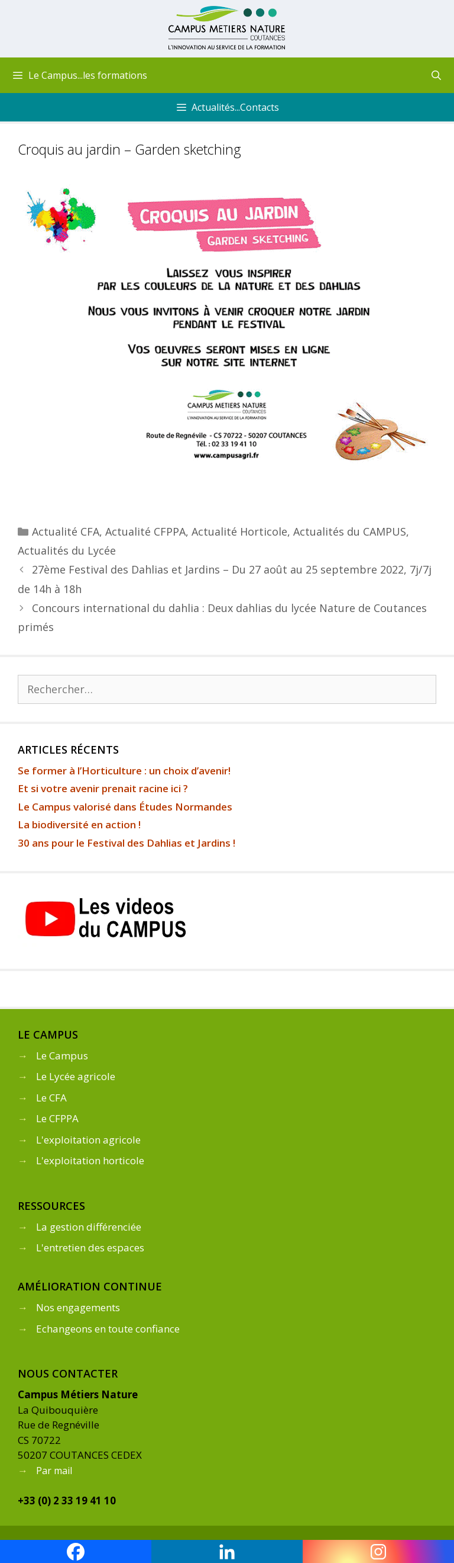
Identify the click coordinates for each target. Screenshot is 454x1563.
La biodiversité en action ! (79, 824)
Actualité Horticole (239, 531)
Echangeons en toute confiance (108, 1328)
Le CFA (51, 1097)
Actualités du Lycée (67, 550)
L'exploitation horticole (90, 1160)
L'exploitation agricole (88, 1139)
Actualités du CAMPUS (349, 531)
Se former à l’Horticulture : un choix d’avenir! (124, 770)
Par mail (54, 1470)
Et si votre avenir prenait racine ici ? (103, 788)
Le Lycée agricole (75, 1076)
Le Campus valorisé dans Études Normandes (125, 806)
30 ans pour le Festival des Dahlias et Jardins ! (126, 843)
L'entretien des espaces (90, 1247)
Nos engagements (78, 1307)
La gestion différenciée (88, 1227)
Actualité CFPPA (145, 531)
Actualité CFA (65, 531)
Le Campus (62, 1055)
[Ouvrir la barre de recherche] (436, 75)
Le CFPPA (57, 1118)
